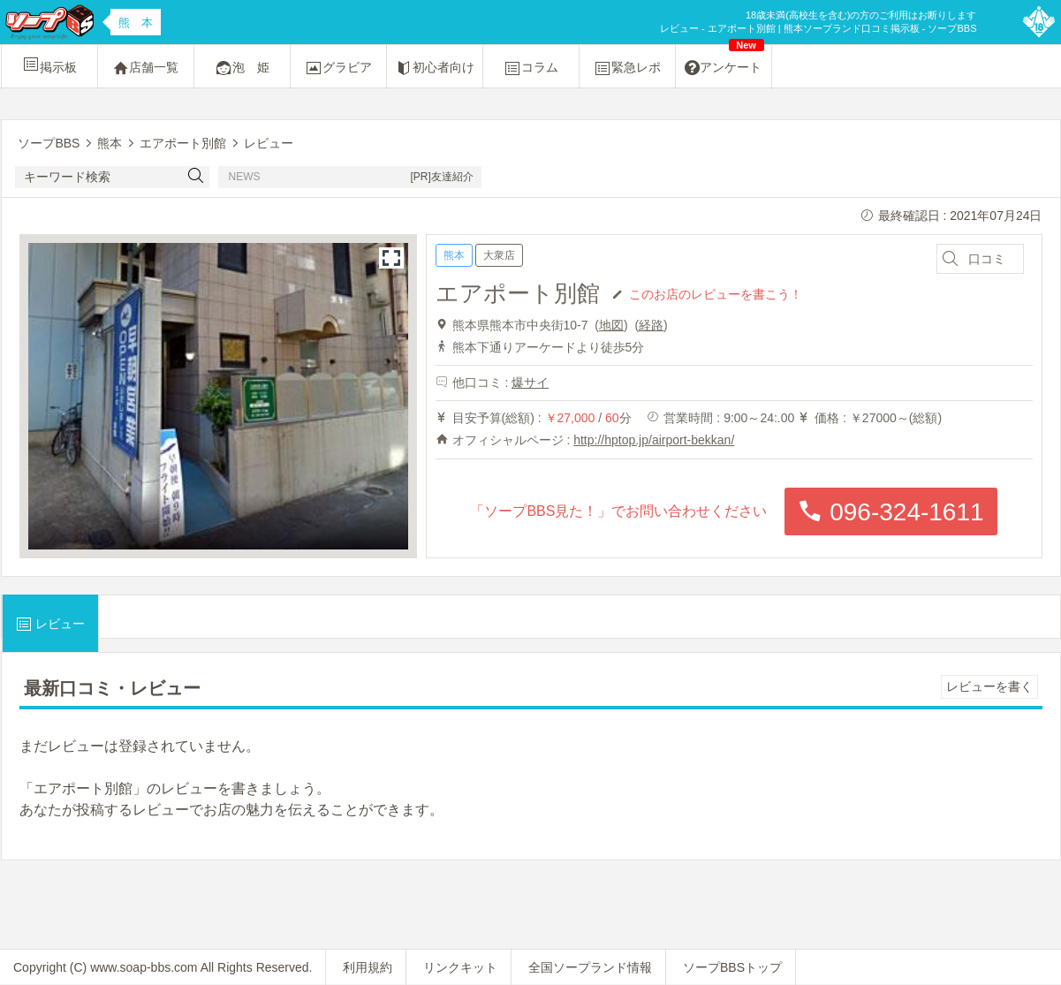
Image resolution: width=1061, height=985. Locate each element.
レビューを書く (989, 686)
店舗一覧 (145, 68)
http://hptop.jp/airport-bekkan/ (653, 440)
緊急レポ (627, 68)
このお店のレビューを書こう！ (715, 293)
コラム (531, 68)
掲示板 (49, 64)
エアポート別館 (518, 293)
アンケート (724, 61)
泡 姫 (242, 68)
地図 (611, 325)
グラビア (338, 68)
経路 (651, 325)
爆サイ (530, 382)
